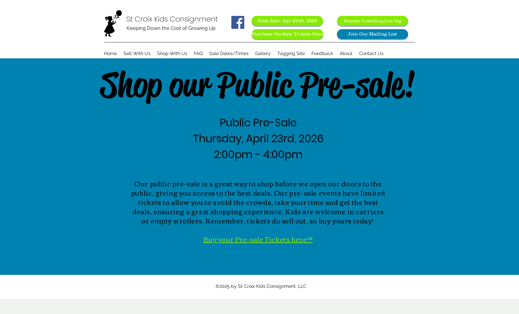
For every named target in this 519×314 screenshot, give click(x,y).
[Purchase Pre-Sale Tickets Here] (287, 34)
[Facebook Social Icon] (237, 22)
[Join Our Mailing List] (372, 34)
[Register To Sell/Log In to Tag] (372, 21)
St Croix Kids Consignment (172, 19)
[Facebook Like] (238, 35)
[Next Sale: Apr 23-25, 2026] (287, 21)
